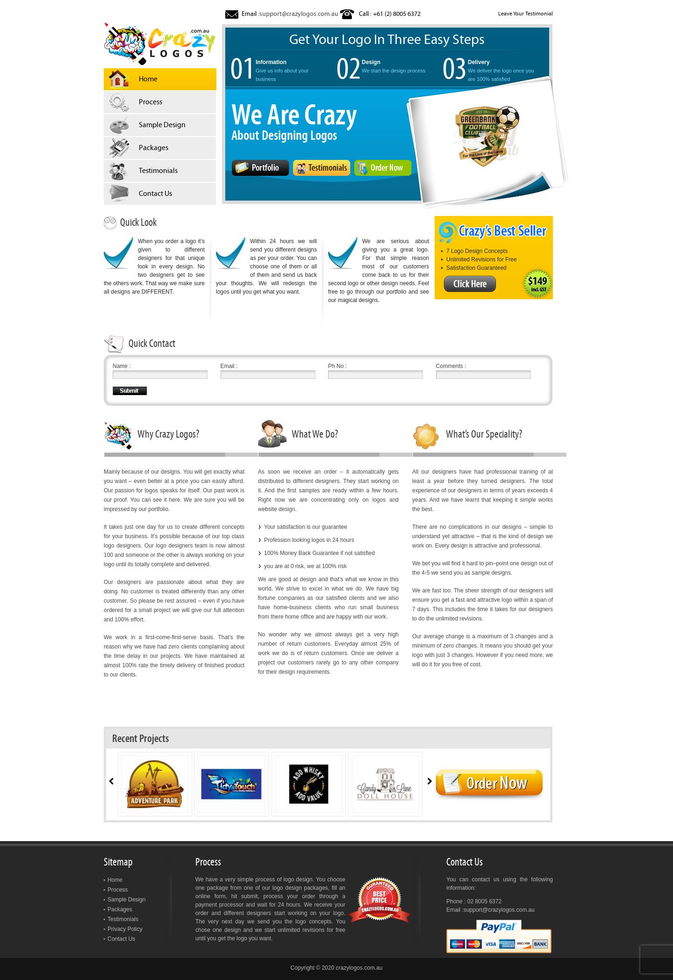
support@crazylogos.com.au (298, 14)
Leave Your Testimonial (525, 13)
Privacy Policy (125, 929)
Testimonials (122, 919)
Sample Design (126, 899)
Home (114, 880)
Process (117, 889)
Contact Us (121, 939)
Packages (119, 909)
